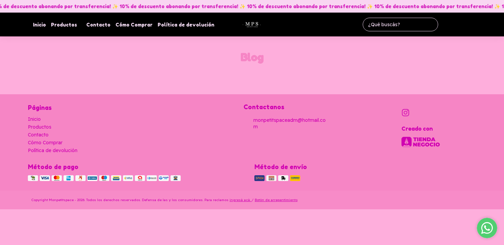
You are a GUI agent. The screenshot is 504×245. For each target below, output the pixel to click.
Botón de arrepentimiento (276, 200)
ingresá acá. (241, 200)
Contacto (98, 25)
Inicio (39, 25)
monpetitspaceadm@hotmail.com (285, 123)
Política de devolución (186, 25)
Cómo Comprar (133, 25)
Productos (67, 24)
